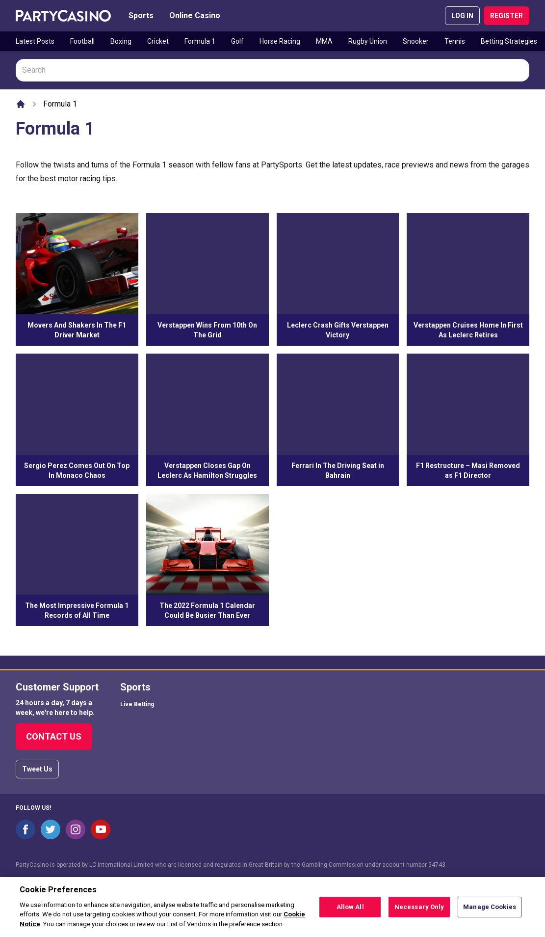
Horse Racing (280, 41)
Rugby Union (367, 41)
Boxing (120, 41)
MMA (324, 41)
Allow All (350, 910)
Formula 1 (199, 41)
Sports (141, 15)
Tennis (454, 41)
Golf (237, 41)
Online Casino (194, 15)
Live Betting (137, 704)
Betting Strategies (509, 41)
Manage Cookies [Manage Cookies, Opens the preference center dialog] (489, 910)
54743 (436, 864)
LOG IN (462, 16)
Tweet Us (37, 769)
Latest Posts (35, 41)
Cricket (158, 41)
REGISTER (506, 16)
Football (82, 41)
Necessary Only (419, 910)
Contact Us (53, 736)
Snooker (416, 41)
